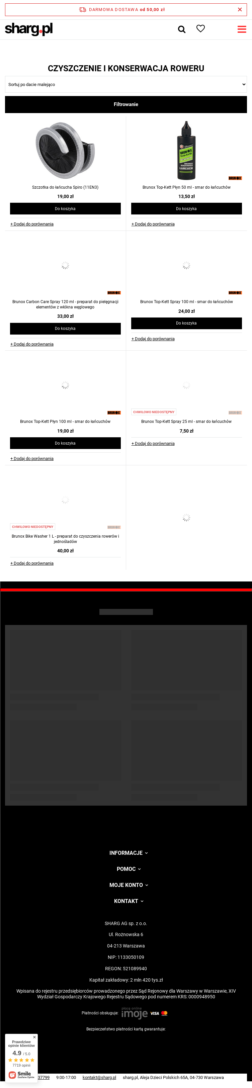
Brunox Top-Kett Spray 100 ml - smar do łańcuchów (186, 301)
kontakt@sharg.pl (99, 1077)
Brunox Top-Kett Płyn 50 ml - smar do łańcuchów (187, 187)
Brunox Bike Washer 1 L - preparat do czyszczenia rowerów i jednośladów (65, 539)
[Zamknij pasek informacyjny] (240, 10)
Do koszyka (65, 208)
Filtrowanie (126, 104)
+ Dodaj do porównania (32, 223)
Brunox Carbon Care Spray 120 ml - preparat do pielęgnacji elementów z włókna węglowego (65, 304)
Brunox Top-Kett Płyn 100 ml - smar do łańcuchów (65, 421)
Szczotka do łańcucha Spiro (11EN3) (65, 187)
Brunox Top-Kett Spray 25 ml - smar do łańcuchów (186, 421)
